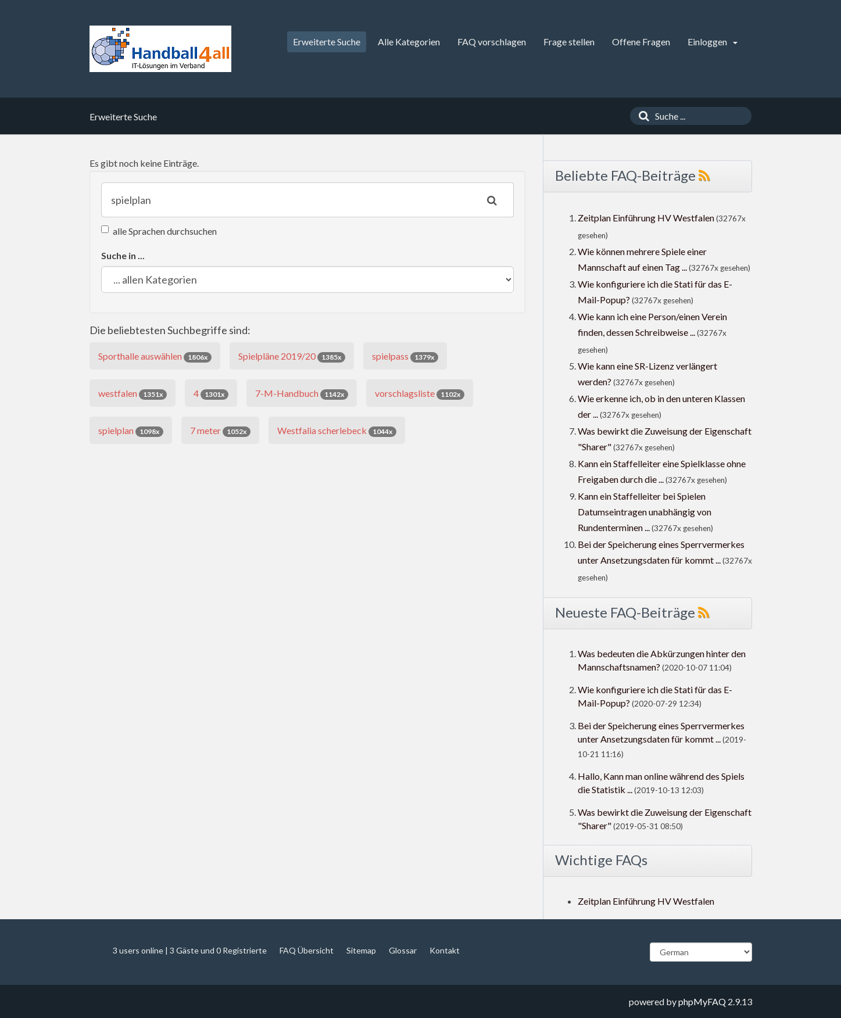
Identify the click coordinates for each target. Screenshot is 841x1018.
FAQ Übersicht (307, 950)
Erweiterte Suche (326, 41)
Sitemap (361, 950)
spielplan (130, 431)
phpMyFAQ (702, 1001)
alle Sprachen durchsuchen (159, 230)
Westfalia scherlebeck (336, 431)
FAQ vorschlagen (491, 41)
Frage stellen (569, 41)
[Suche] (641, 116)
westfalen (132, 394)
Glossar (403, 950)
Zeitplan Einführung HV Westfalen (646, 217)
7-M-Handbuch (301, 394)
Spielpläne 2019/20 (291, 356)
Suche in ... (123, 255)
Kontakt (445, 950)
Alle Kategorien (409, 41)
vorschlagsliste (419, 394)
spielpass (405, 356)
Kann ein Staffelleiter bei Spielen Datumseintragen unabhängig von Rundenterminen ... (644, 511)
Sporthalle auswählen (155, 356)
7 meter (220, 431)
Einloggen (713, 41)
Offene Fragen (641, 41)
